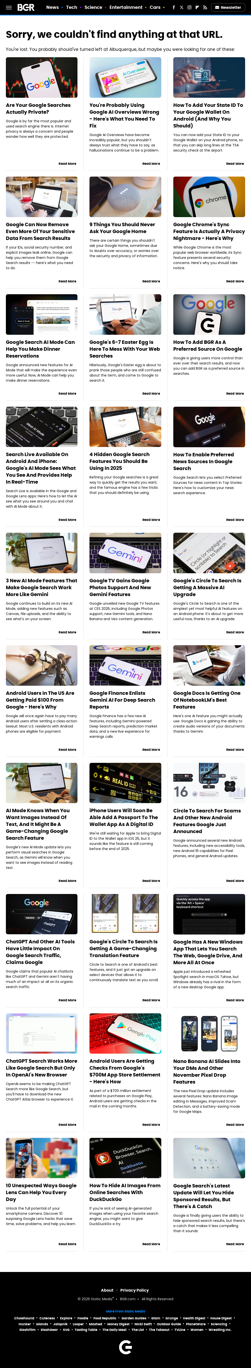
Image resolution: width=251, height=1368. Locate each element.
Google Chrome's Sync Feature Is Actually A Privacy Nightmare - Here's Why (209, 231)
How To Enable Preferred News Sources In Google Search (203, 461)
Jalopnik (60, 1324)
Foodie (82, 1318)
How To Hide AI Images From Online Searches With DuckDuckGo (125, 1192)
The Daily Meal (114, 1330)
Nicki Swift (143, 1324)
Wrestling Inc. (220, 1330)
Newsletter (228, 7)
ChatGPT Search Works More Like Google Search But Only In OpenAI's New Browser (41, 1068)
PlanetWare (196, 1324)
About (107, 1290)
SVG (66, 1330)
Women (196, 1330)
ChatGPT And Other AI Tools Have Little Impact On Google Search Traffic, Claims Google (40, 951)
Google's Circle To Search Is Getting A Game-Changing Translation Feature (123, 948)
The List (138, 1330)
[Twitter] (182, 7)
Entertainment (126, 7)
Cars (155, 7)
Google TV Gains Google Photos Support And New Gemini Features (120, 587)
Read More (67, 164)
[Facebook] (174, 7)
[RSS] (205, 7)
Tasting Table (86, 1330)
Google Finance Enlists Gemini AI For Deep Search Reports (122, 700)
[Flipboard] (197, 7)
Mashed (95, 1324)
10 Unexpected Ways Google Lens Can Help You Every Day (41, 1192)
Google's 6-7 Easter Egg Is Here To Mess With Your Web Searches (124, 349)
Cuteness (47, 1318)
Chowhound (24, 1318)
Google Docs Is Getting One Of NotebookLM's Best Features (206, 700)
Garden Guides (134, 1318)
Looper (78, 1324)
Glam (155, 1318)
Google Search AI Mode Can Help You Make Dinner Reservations (40, 349)
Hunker (25, 1324)
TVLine (180, 1330)
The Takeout (159, 1330)
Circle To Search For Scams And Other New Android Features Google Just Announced (207, 821)
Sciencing (219, 1324)
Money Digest (118, 1324)
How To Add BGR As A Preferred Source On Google (207, 345)
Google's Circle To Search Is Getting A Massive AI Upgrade (207, 587)
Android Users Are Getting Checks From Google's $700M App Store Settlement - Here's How (124, 1071)
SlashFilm (27, 1330)
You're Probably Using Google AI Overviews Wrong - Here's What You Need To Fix (124, 115)
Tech (71, 7)
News (52, 7)
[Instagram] (189, 7)
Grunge (171, 1318)
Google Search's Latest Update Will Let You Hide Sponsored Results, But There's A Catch (203, 1196)
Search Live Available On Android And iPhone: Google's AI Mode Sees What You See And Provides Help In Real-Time (41, 468)
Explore (66, 1318)
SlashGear (49, 1330)
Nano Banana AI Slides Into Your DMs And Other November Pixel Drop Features (206, 1071)
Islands (42, 1324)
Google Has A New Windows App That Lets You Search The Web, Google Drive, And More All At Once (208, 952)
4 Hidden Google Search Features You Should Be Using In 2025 (119, 461)
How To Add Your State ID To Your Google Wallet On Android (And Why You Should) (208, 115)
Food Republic (104, 1318)
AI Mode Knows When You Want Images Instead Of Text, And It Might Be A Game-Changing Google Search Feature (38, 824)
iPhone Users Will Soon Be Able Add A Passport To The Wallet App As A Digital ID (123, 817)
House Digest (221, 1318)
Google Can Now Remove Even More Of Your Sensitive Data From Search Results (40, 231)
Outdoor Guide (169, 1324)
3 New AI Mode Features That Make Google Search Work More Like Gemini (41, 587)
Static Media (101, 1299)
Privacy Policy (134, 1290)
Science (93, 7)
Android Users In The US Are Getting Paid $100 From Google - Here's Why (40, 700)
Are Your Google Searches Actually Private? (38, 108)
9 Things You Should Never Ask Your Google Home (122, 228)
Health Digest (194, 1318)
